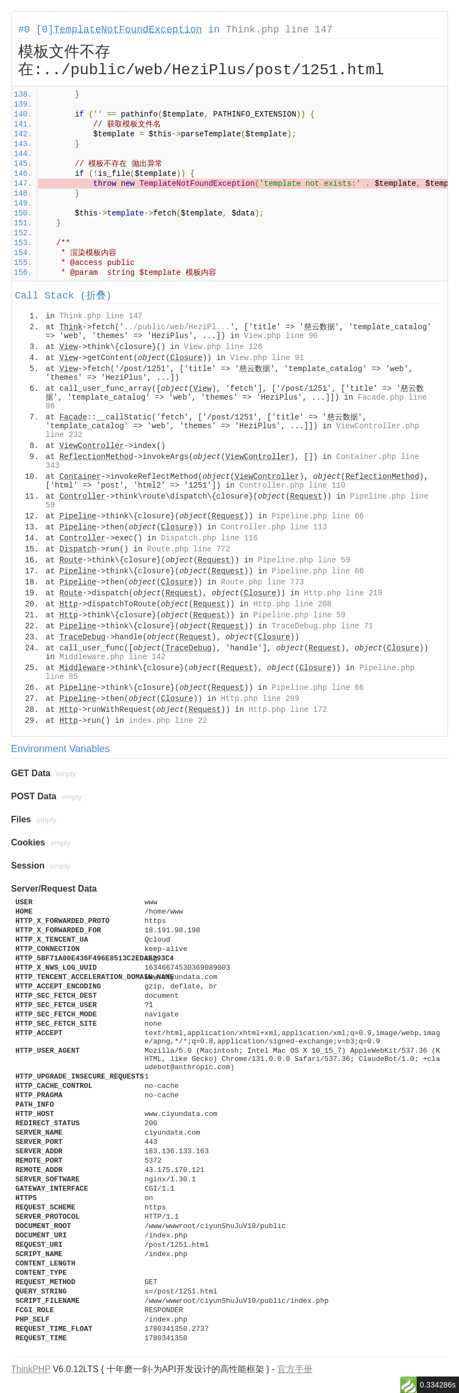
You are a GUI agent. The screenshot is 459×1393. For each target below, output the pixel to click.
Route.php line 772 (188, 549)
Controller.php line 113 (274, 527)
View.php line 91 (267, 357)
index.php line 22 (167, 720)
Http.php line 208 (292, 604)
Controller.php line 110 (292, 485)
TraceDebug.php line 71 (322, 626)
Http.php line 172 (288, 709)
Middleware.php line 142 (112, 657)
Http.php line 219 (343, 593)
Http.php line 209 (260, 698)
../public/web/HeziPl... (177, 327)
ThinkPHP (31, 1369)
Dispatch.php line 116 (209, 538)
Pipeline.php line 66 (318, 516)
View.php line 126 (223, 346)
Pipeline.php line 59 (304, 560)
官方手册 (294, 1369)
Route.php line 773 (262, 582)
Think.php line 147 (279, 29)
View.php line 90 (280, 335)
